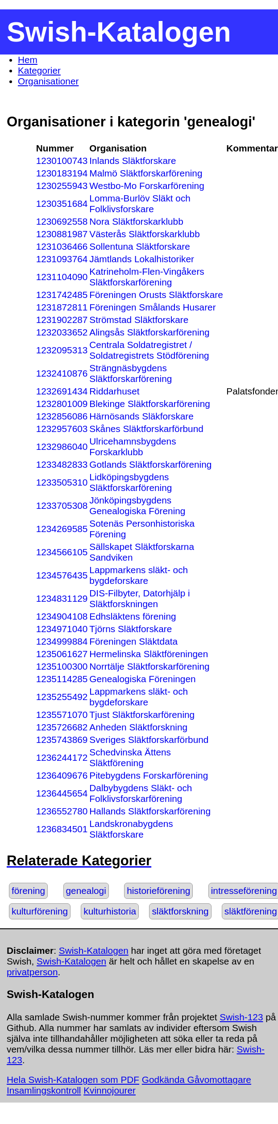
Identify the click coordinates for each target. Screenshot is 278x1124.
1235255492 (62, 697)
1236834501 (62, 829)
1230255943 (62, 185)
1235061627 (62, 654)
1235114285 (62, 679)
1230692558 (62, 221)
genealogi (86, 890)
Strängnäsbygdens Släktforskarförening (130, 373)
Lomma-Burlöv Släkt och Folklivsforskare (140, 203)
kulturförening (40, 911)
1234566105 (62, 552)
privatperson (32, 972)
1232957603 (62, 429)
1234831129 (62, 598)
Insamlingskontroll (44, 1090)
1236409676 (62, 775)
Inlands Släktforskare (132, 160)
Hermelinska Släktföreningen (148, 654)
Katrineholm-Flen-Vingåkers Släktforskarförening (146, 276)
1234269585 (62, 529)
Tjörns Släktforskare (130, 629)
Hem (27, 60)
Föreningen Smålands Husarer (152, 307)
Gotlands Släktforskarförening (150, 464)
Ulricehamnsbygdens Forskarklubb (132, 446)
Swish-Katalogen (94, 950)
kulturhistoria (109, 911)
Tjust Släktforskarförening (142, 714)
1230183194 (62, 173)
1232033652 (62, 332)
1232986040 (62, 446)
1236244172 (62, 757)
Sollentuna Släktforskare (139, 246)
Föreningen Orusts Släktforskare (156, 294)
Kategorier (39, 70)
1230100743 (62, 160)
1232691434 (62, 391)
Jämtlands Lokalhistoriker (141, 259)
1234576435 (62, 575)
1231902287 (62, 320)
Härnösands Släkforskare (141, 416)
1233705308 (62, 505)
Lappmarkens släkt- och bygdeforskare (138, 575)
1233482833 (62, 464)
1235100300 (62, 666)
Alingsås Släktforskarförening (149, 332)
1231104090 (62, 277)
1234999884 (62, 641)
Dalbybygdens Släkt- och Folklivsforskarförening (140, 793)
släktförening (250, 911)
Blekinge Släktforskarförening (149, 403)
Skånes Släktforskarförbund (146, 429)
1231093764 (62, 259)
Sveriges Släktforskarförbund (148, 739)
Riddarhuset (114, 391)
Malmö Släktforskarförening (145, 173)
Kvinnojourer (109, 1090)
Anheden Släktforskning (138, 727)
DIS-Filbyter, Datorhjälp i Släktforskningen (139, 598)
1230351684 (62, 203)
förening (28, 890)
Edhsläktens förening (132, 616)
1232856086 (62, 416)
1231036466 (62, 246)
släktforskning (180, 911)
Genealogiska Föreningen (142, 679)
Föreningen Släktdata (133, 641)
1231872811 (62, 307)
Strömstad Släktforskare (138, 320)
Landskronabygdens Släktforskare (131, 828)
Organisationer (48, 81)
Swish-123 (241, 1017)
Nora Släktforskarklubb (136, 221)
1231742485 (62, 294)
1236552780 (62, 811)
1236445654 (62, 793)
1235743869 (62, 739)
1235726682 (62, 727)
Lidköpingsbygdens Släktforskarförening (130, 482)
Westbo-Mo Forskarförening (146, 185)
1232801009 (62, 403)
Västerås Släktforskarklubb (144, 234)
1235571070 (62, 714)
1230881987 (62, 234)
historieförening (158, 890)
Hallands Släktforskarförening (150, 811)
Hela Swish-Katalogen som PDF (73, 1079)
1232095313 (62, 350)
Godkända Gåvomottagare (196, 1079)
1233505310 (62, 482)
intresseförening (244, 890)
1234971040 (62, 629)
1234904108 (62, 616)
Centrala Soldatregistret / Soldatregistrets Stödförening (149, 350)
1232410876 (62, 373)
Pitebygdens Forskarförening (148, 775)
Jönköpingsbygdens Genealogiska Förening (137, 505)
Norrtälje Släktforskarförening (149, 666)
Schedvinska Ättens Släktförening (130, 757)
